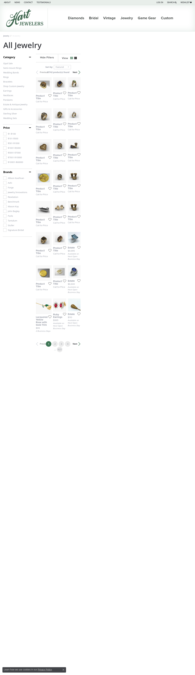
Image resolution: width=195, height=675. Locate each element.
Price (6, 127)
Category (9, 57)
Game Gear (147, 18)
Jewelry (126, 18)
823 (127, 600)
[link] (7, 2)
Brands (7, 172)
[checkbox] (9, 133)
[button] (159, 2)
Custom (167, 18)
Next (186, 72)
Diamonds (76, 18)
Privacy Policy (45, 669)
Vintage (109, 18)
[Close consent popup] (63, 670)
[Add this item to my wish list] (84, 130)
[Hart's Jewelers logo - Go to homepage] (25, 18)
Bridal (93, 18)
